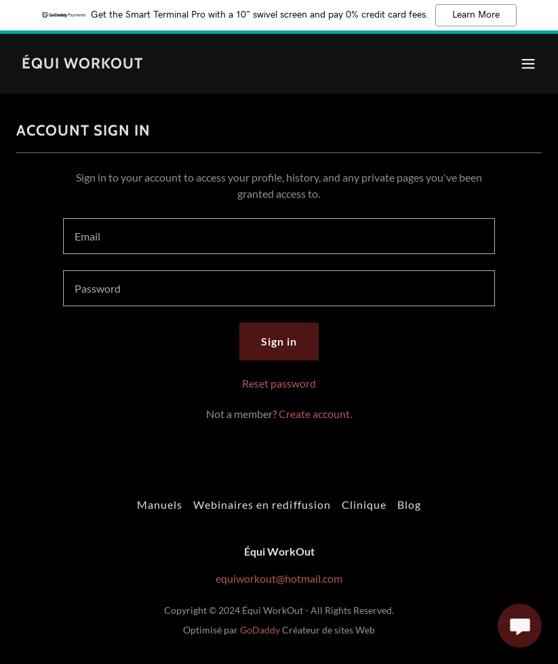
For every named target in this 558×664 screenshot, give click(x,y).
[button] (528, 63)
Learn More (476, 15)
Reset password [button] (279, 383)
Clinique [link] (364, 504)
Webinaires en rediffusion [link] (261, 504)
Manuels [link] (159, 504)
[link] (82, 64)
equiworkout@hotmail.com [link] (279, 578)
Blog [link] (409, 504)
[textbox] (279, 236)
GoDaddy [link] (260, 630)
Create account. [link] (315, 413)
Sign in (279, 341)
